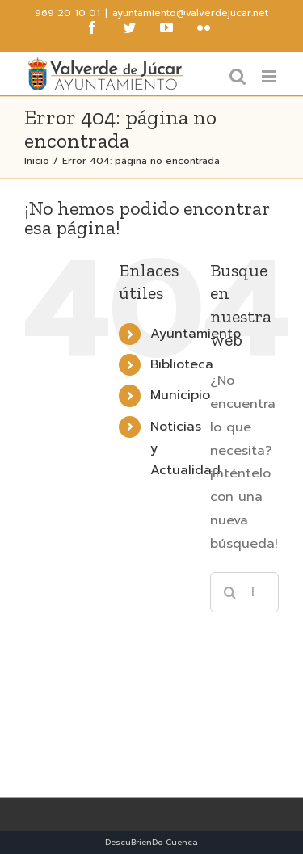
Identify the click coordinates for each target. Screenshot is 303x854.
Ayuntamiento (195, 333)
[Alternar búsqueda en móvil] (237, 76)
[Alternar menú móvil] (270, 76)
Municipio (180, 395)
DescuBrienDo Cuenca (151, 842)
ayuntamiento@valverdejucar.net (190, 13)
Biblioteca (181, 364)
